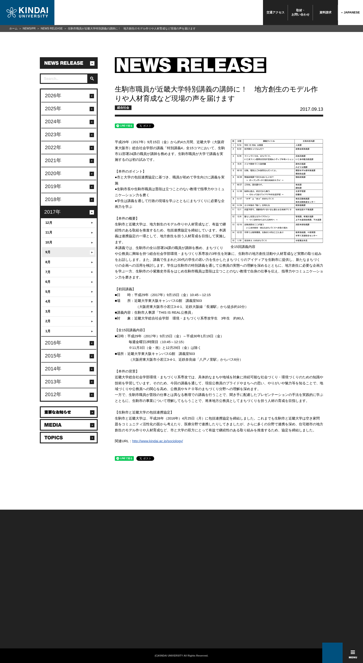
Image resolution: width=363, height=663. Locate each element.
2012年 (53, 394)
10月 (48, 242)
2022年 (53, 147)
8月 (47, 262)
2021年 (53, 160)
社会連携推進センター (90, 624)
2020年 (53, 173)
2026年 (53, 95)
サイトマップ (141, 612)
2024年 (53, 121)
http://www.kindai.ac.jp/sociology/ (157, 441)
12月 (48, 222)
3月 (47, 311)
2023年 (53, 134)
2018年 (53, 199)
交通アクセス (275, 12)
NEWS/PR (29, 28)
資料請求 (325, 12)
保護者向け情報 (86, 606)
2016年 (53, 343)
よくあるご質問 (33, 624)
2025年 (53, 108)
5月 (47, 292)
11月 (48, 232)
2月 (47, 321)
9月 (47, 252)
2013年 (53, 382)
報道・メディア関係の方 (38, 612)
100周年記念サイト (35, 630)
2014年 (53, 369)
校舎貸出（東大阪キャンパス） (96, 630)
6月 (47, 282)
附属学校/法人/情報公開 (38, 600)
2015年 (53, 356)
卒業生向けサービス (89, 612)
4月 (47, 301)
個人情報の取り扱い (145, 606)
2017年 (52, 212)
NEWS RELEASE (52, 28)
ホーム (13, 28)
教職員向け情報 (86, 618)
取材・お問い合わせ (300, 12)
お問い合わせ (31, 606)
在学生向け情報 (86, 600)
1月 (47, 331)
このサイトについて (145, 600)
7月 (47, 272)
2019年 (53, 186)
